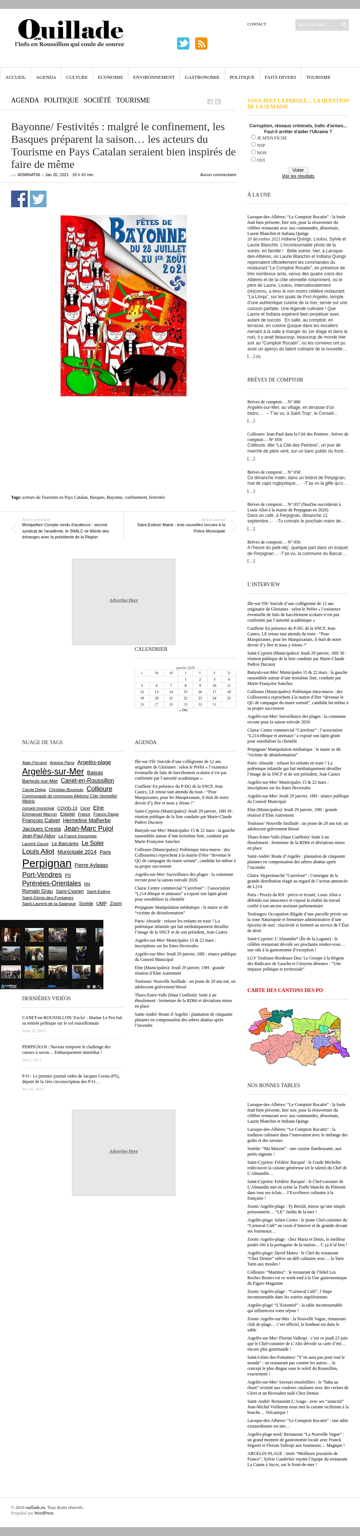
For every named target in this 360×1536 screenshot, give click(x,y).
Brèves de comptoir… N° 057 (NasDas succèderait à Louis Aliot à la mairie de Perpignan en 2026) (294, 507)
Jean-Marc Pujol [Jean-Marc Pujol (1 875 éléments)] (88, 828)
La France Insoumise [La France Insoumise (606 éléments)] (77, 836)
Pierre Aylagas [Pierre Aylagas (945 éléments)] (91, 865)
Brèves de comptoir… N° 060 (273, 401)
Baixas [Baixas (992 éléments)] (95, 773)
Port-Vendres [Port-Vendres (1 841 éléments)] (42, 874)
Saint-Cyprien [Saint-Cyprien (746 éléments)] (69, 891)
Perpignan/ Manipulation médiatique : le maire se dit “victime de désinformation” (294, 752)
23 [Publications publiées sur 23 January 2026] (200, 698)
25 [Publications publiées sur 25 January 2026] (229, 698)
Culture (77, 77)
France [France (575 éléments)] (84, 814)
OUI (261, 160)
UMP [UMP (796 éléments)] (101, 903)
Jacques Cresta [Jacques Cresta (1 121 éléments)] (41, 829)
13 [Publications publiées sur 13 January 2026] (156, 692)
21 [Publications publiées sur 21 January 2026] (171, 698)
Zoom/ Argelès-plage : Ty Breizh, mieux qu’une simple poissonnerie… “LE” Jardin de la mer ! (296, 1209)
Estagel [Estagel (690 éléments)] (67, 814)
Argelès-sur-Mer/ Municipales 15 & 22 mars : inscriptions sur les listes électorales (288, 785)
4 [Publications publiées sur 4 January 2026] (229, 679)
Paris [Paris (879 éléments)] (105, 852)
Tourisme (318, 77)
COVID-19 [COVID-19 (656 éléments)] (67, 808)
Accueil (15, 77)
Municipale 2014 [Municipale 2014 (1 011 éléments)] (77, 852)
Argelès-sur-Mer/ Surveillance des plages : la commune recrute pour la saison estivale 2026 (296, 719)
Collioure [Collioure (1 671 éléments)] (99, 789)
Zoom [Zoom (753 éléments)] (116, 903)
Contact (256, 24)
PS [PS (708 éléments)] (68, 875)
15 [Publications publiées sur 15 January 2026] (185, 692)
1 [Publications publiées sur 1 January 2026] (185, 679)
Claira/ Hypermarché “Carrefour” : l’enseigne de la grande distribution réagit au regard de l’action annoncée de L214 (297, 881)
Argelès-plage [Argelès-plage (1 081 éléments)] (94, 762)
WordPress (44, 1513)
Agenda (46, 77)
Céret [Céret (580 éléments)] (85, 808)
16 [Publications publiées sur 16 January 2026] (200, 692)
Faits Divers (280, 77)
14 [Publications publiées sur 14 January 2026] (171, 692)
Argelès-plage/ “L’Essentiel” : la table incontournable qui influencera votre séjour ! (294, 1308)
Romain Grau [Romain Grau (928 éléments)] (37, 891)
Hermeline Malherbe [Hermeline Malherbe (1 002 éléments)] (87, 820)
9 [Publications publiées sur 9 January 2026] (200, 685)
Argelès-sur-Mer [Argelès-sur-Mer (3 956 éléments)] (53, 771)
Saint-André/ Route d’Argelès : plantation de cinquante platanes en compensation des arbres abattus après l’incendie (296, 862)
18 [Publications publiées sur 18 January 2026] (229, 692)
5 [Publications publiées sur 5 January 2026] (142, 685)
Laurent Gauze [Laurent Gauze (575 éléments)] (35, 843)
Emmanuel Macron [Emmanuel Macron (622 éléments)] (39, 814)
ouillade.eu (35, 1507)
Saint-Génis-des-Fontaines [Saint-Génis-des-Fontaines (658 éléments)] (47, 897)
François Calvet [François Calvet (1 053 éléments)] (41, 820)
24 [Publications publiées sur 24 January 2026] (214, 698)
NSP (261, 145)
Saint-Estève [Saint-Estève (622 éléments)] (98, 891)
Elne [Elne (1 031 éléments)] (98, 808)
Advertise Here (123, 600)
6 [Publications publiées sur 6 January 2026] (157, 685)
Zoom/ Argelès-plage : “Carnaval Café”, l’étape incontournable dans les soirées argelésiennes (289, 1294)
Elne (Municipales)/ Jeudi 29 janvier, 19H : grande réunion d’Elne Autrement (292, 812)
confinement (136, 497)
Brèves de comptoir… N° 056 (273, 542)
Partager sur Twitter (38, 199)
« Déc (183, 710)
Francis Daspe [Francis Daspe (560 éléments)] (106, 814)
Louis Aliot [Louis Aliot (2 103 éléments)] (38, 851)
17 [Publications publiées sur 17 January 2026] (214, 692)
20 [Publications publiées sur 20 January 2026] (156, 698)
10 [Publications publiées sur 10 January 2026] (214, 685)
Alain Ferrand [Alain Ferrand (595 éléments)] (34, 762)
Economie (110, 77)
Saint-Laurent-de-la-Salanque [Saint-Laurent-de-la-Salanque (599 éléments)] (49, 903)
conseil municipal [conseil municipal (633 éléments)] (38, 808)
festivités (157, 497)
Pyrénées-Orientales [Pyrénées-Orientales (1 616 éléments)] (51, 883)
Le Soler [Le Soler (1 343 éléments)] (93, 843)
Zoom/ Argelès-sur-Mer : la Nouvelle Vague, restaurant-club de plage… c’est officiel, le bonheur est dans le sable (297, 1324)
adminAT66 (29, 174)
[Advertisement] (123, 420)
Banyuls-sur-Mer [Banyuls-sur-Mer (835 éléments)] (40, 781)
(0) (258, 356)
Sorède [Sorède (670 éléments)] (86, 903)
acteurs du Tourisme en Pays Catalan (55, 497)
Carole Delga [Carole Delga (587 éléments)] (34, 789)
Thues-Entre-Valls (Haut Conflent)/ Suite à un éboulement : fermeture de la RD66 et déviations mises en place (296, 842)
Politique (242, 77)
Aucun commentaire (218, 174)
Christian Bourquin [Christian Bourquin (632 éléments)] (66, 789)
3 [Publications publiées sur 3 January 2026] (214, 679)
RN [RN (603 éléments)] (87, 884)
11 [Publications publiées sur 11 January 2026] (229, 685)
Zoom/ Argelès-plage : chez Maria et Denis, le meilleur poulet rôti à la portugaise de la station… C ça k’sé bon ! (297, 1242)
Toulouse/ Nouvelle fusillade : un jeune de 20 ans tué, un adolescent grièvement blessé (297, 826)
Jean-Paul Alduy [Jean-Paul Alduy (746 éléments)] (38, 835)
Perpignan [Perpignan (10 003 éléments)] (47, 863)
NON (262, 152)
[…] (251, 356)
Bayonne (115, 497)
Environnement (154, 77)
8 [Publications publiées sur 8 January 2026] (185, 685)
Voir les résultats (298, 176)
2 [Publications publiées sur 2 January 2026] (200, 679)
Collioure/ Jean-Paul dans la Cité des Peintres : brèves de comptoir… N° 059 (298, 436)
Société (97, 100)
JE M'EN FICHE (272, 138)
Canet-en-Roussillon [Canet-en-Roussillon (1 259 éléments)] (87, 780)
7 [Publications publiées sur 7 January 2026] (171, 685)
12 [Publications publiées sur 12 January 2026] (142, 692)
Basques (97, 497)
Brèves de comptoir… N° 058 (273, 472)
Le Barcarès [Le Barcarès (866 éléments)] (65, 843)
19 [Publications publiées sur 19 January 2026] (142, 698)
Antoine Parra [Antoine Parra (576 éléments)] (62, 762)
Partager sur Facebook (19, 199)
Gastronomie (202, 77)
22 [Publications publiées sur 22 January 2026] (185, 698)
